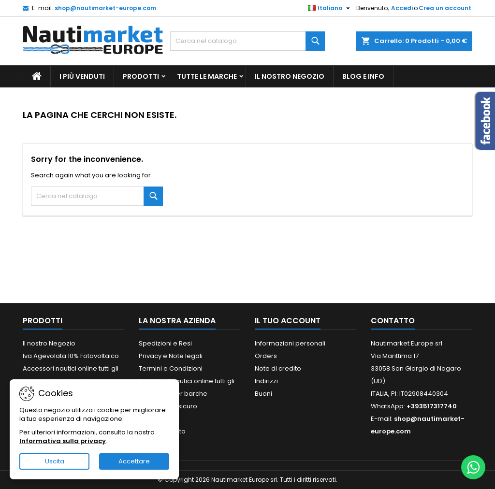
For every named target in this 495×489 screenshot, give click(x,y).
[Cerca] (247, 41)
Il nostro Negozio (289, 76)
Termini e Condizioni (171, 368)
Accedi (402, 8)
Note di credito (278, 368)
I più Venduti (82, 76)
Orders (266, 355)
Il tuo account (287, 320)
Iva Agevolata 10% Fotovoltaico (71, 355)
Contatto (393, 320)
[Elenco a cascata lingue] (330, 8)
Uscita (54, 461)
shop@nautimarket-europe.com (105, 8)
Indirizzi (266, 381)
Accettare (134, 461)
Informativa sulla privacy (62, 441)
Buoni (263, 393)
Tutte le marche (207, 76)
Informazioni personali (290, 343)
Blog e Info (363, 76)
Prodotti (141, 76)
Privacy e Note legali (171, 355)
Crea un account (445, 8)
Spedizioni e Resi (165, 343)
